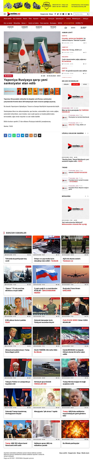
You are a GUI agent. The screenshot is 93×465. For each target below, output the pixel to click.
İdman (24, 23)
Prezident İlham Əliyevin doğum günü (79, 188)
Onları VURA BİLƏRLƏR (75, 321)
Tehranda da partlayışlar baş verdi (16, 260)
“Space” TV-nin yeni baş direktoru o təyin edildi (14, 289)
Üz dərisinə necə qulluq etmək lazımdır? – (72, 224)
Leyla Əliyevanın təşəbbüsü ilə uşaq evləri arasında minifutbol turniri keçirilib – (74, 161)
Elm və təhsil (8, 23)
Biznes (28, 421)
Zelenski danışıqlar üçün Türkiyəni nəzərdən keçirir (44, 321)
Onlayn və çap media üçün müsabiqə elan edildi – (46, 260)
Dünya (43, 18)
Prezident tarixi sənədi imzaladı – (78, 180)
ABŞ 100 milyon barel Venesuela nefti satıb (16, 444)
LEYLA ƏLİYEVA (69, 23)
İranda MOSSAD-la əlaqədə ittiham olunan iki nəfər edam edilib (74, 352)
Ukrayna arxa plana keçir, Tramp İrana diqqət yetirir (17, 351)
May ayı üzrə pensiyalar (75, 111)
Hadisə (68, 18)
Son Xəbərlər (17, 18)
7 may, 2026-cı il (77, 124)
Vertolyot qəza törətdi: (42, 383)
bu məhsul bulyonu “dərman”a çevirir (74, 39)
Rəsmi (25, 18)
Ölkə (30, 18)
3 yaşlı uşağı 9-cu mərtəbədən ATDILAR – (45, 290)
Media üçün (85, 453)
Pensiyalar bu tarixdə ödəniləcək (79, 117)
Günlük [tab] (66, 84)
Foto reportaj (44, 23)
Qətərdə (78, 172)
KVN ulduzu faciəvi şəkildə (15, 321)
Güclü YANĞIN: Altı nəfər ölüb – (46, 351)
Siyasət (35, 18)
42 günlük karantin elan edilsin (74, 71)
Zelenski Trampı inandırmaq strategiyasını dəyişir (15, 412)
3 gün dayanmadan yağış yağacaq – (74, 60)
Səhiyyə (85, 18)
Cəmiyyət (51, 18)
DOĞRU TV (79, 23)
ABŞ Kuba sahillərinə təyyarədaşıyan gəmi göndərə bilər (74, 413)
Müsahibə (17, 23)
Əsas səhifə (8, 18)
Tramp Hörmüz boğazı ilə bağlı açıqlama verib (74, 383)
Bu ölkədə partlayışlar (71, 443)
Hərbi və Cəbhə (33, 23)
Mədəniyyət (76, 18)
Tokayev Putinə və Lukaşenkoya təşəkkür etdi (17, 383)
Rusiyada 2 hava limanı (71, 289)
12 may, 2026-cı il (71, 50)
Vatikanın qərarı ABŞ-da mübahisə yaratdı (43, 444)
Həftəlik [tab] (75, 84)
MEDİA (60, 23)
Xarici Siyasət (55, 298)
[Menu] (5, 14)
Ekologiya (53, 23)
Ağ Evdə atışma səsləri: (72, 260)
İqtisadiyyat (59, 18)
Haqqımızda (72, 453)
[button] (39, 135)
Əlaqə (79, 453)
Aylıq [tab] (85, 84)
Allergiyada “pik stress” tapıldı (45, 411)
